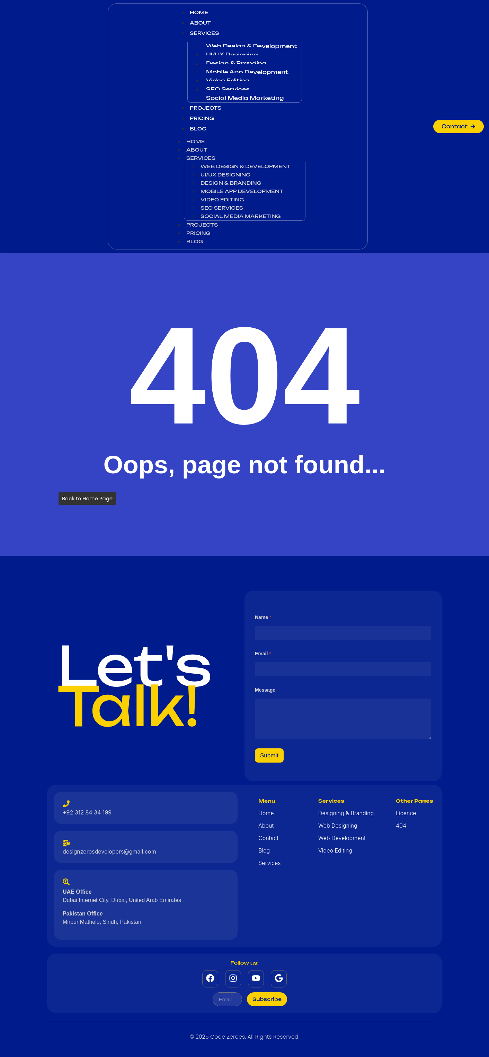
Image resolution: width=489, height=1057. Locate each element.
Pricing (202, 118)
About (200, 23)
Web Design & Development (251, 46)
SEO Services (228, 89)
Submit (269, 755)
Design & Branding (236, 63)
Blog (198, 128)
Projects (205, 108)
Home (199, 12)
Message (265, 690)
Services (204, 33)
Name (263, 617)
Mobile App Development (247, 72)
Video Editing (227, 80)
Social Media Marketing (245, 97)
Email (263, 653)
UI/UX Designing (232, 54)
